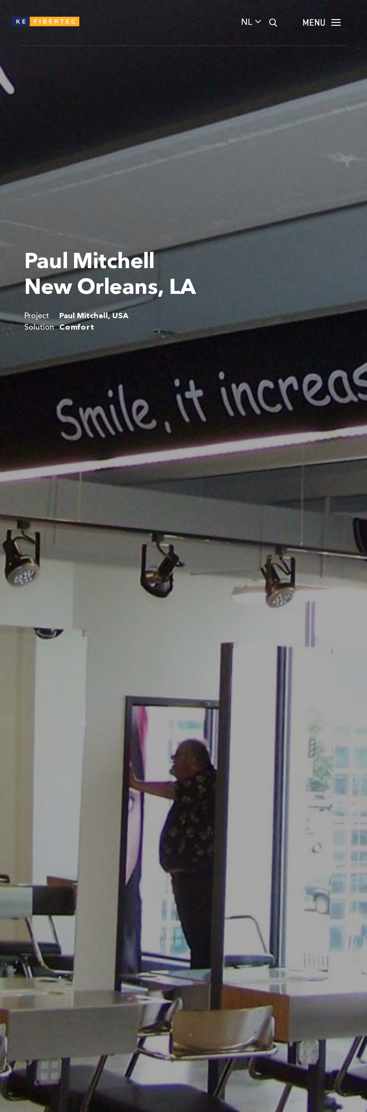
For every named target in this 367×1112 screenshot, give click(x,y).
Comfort (76, 328)
